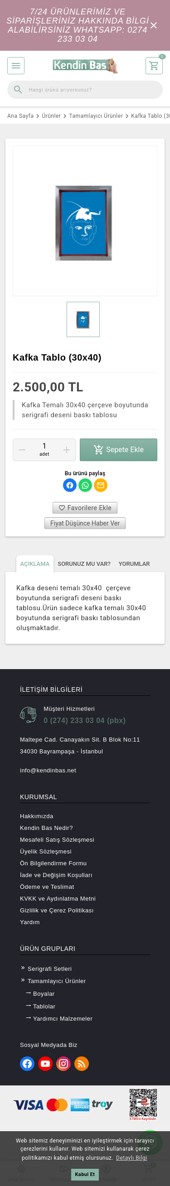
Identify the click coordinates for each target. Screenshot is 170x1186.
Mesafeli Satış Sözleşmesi (57, 839)
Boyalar (40, 993)
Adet (44, 454)
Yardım (30, 922)
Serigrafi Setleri (46, 968)
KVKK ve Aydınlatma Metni (58, 898)
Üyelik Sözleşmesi (46, 851)
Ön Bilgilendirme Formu (53, 863)
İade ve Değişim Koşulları (56, 875)
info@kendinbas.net (48, 770)
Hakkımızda (36, 816)
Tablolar (40, 1006)
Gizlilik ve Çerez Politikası (57, 910)
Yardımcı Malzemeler (58, 1018)
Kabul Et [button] (85, 1174)
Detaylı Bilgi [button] (131, 1158)
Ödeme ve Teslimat (47, 886)
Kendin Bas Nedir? (46, 827)
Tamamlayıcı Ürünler (53, 980)
